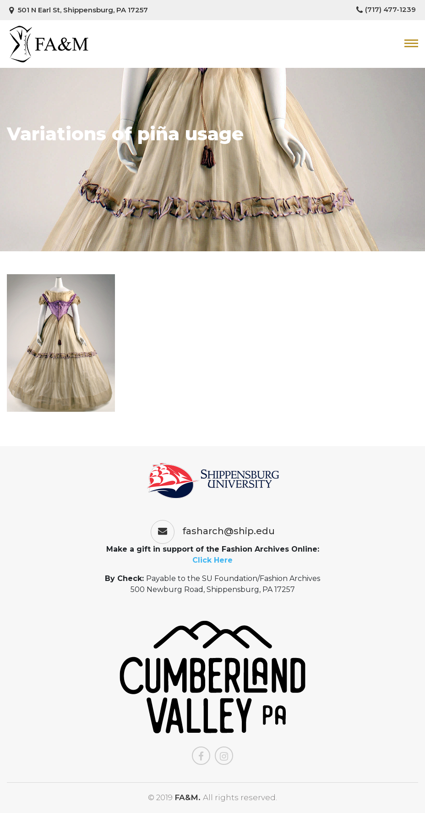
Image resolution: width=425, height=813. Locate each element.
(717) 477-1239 (386, 9)
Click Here (212, 560)
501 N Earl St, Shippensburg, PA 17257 (78, 10)
